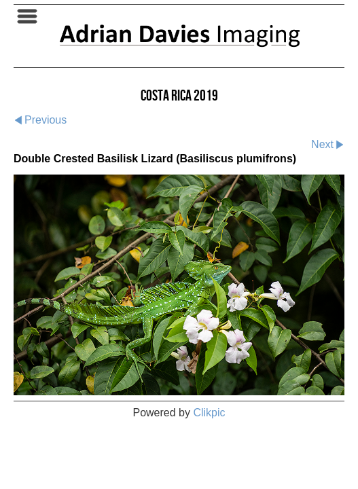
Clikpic (209, 412)
